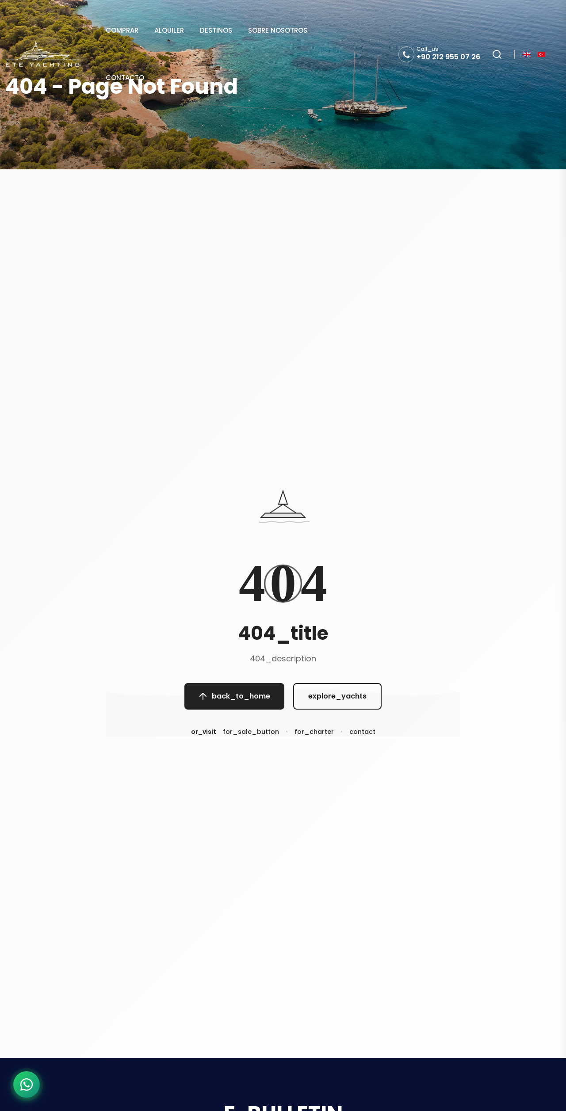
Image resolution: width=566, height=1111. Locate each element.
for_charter (314, 733)
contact (362, 733)
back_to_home (234, 697)
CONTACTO (125, 77)
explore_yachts (337, 697)
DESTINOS (216, 30)
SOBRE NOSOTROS (277, 30)
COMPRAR (122, 30)
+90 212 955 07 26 (448, 57)
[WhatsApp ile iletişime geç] (26, 1084)
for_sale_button (251, 733)
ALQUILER (169, 30)
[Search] (497, 54)
